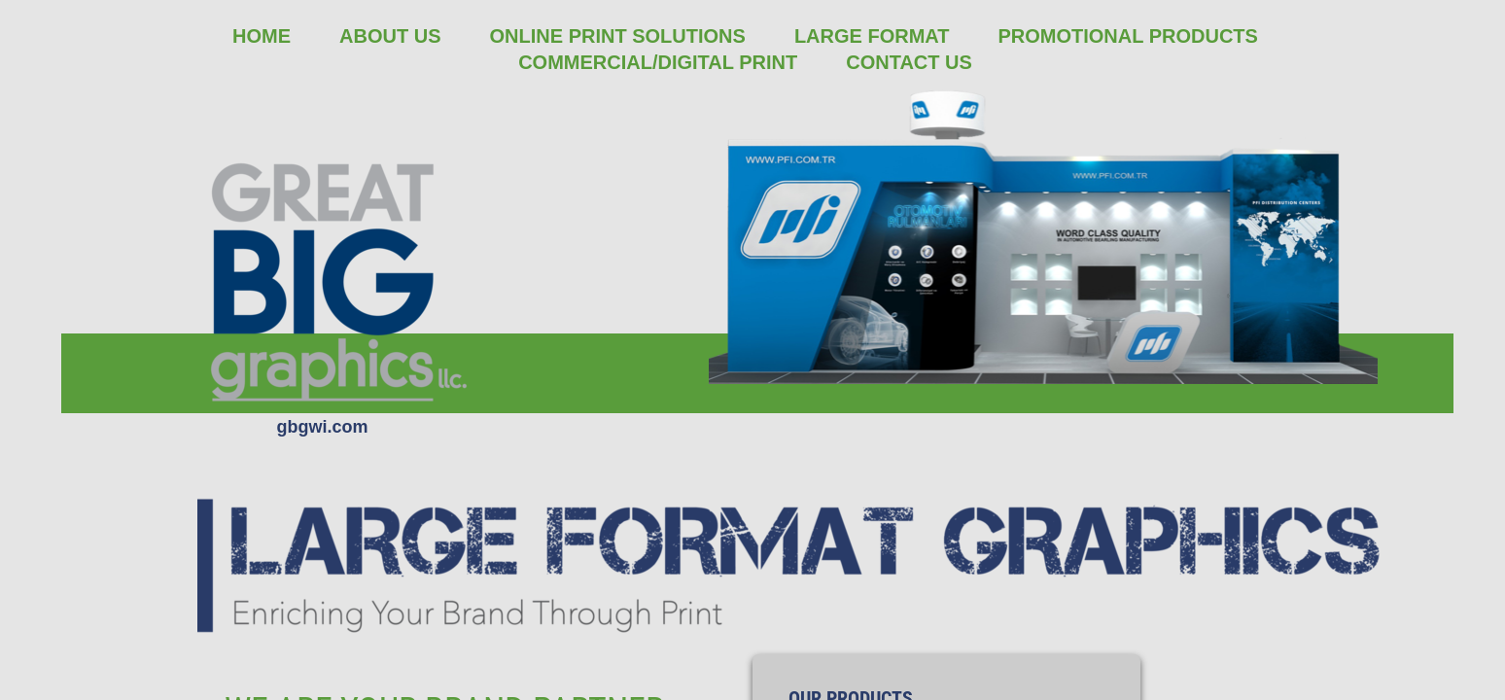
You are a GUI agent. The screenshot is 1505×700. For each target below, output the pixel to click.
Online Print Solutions (618, 36)
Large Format (872, 36)
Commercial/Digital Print (657, 62)
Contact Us (909, 62)
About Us (389, 36)
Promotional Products (1127, 36)
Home (261, 36)
